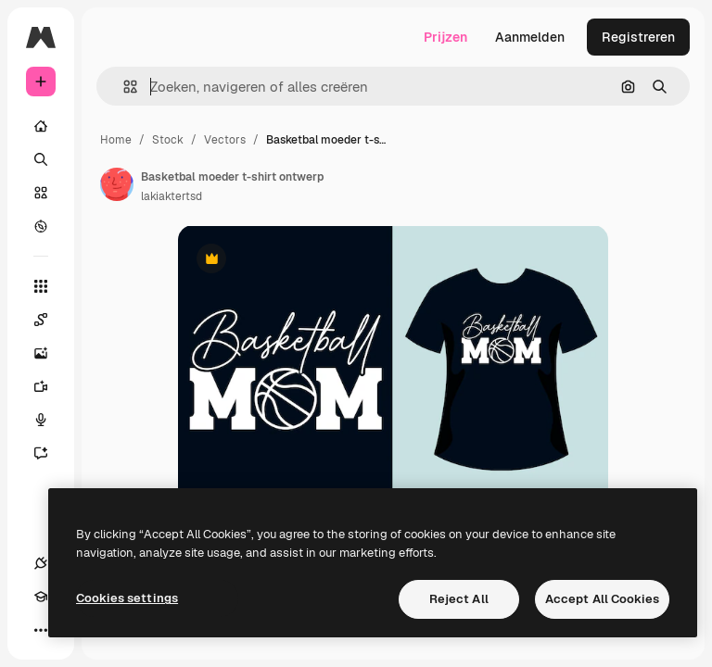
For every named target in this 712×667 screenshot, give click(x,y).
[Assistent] (50, 453)
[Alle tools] (41, 286)
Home (116, 139)
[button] (122, 87)
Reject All (459, 599)
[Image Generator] (50, 353)
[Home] (41, 126)
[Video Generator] (50, 386)
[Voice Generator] (50, 419)
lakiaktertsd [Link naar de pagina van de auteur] (171, 196)
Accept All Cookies (602, 599)
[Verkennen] (41, 226)
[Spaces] (50, 319)
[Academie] (41, 596)
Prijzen (445, 37)
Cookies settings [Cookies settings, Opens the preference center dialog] (127, 598)
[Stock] (41, 193)
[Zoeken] (41, 159)
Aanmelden (530, 37)
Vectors (225, 139)
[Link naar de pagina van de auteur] (117, 184)
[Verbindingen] (41, 563)
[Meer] (41, 630)
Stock (168, 139)
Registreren (638, 37)
